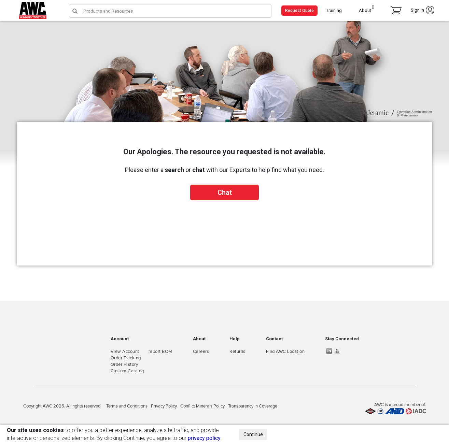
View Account (125, 351)
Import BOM (160, 351)
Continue (253, 434)
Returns (237, 351)
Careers (201, 351)
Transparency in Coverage (252, 406)
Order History (124, 364)
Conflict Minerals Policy (202, 406)
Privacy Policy (164, 406)
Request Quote (299, 10)
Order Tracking (126, 358)
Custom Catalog (127, 371)
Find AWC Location (285, 351)
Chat (225, 192)
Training (334, 10)
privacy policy (204, 438)
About (365, 10)
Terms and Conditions (127, 406)
